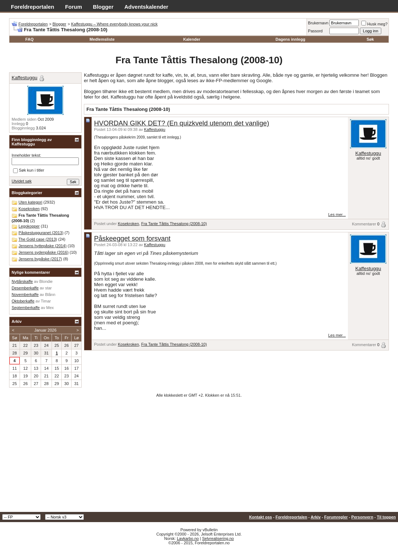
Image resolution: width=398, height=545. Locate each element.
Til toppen (386, 517)
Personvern (362, 517)
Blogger (103, 7)
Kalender (191, 39)
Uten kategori (30, 202)
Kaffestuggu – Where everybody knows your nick (114, 24)
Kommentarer (364, 224)
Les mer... (337, 214)
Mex (50, 307)
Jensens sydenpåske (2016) (44, 252)
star (48, 288)
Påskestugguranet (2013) (41, 233)
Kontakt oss (260, 517)
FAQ (29, 39)
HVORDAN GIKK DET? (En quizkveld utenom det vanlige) (181, 123)
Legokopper (29, 226)
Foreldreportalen (32, 7)
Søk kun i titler (28, 170)
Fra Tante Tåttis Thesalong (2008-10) (174, 223)
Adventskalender (146, 7)
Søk (370, 39)
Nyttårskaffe (22, 281)
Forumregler (336, 517)
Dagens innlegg (290, 39)
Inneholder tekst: (26, 155)
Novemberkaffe (25, 294)
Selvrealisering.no (217, 538)
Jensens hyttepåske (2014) (42, 246)
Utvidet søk (22, 181)
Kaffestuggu (155, 129)
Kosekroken (128, 223)
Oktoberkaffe (23, 301)
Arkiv (315, 517)
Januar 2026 (45, 330)
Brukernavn (318, 23)
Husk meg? (374, 24)
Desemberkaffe (25, 288)
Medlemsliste (101, 39)
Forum (73, 7)
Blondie (46, 281)
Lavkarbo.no (188, 538)
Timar (46, 301)
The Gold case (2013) (38, 239)
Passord (315, 31)
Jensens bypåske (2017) (40, 259)
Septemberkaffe (26, 307)
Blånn (50, 294)
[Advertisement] (199, 457)
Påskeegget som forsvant (132, 238)
